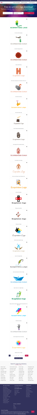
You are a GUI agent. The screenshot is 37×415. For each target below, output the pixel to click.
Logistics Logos (30, 378)
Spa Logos (29, 375)
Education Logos (12, 374)
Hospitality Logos (21, 372)
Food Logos (11, 378)
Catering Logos (3, 377)
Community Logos (13, 369)
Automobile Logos (3, 371)
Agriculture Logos (3, 372)
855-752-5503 (28, 0)
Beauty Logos (3, 375)
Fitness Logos (21, 368)
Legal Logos (21, 377)
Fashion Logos (12, 380)
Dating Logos (12, 371)
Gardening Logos (21, 371)
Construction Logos (13, 368)
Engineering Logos (13, 375)
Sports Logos (30, 377)
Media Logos (21, 378)
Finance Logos (21, 366)
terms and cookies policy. (22, 413)
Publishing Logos (30, 368)
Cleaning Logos (3, 378)
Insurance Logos (21, 374)
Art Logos (2, 369)
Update (29, 13)
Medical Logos (21, 380)
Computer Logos (3, 380)
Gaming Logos (21, 369)
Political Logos (30, 369)
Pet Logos (2, 374)
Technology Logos (31, 380)
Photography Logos (31, 366)
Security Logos (30, 374)
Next (26, 355)
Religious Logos (30, 372)
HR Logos (11, 372)
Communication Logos (13, 366)
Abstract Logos (3, 366)
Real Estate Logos (30, 371)
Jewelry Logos (21, 375)
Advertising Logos (3, 368)
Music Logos (12, 377)
